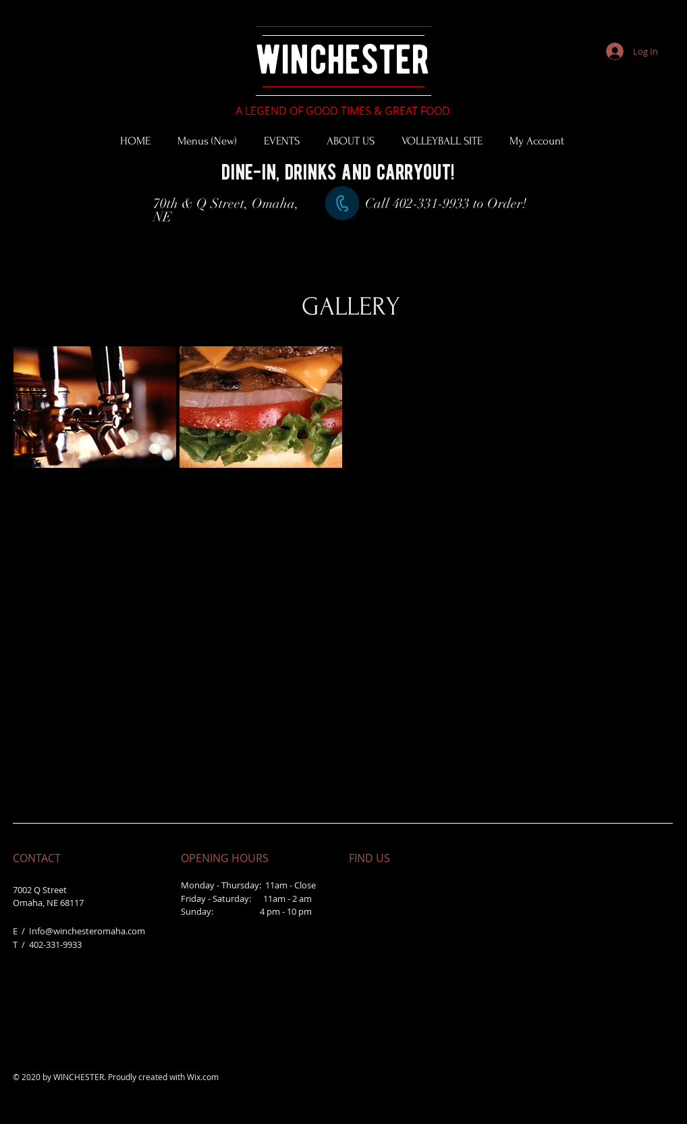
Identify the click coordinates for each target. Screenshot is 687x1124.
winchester (342, 59)
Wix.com (203, 1076)
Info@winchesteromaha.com (87, 931)
